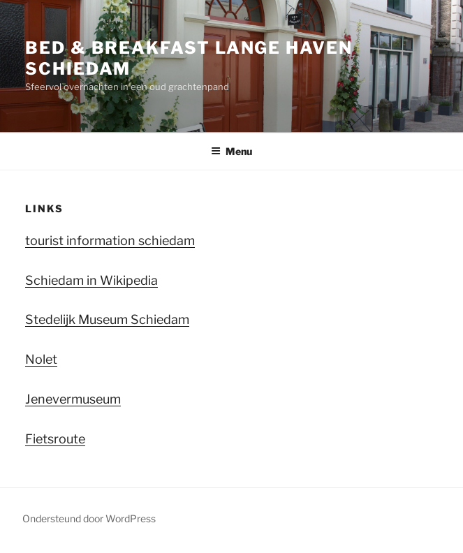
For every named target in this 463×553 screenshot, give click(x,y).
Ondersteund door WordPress (89, 518)
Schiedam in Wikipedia (91, 280)
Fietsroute (55, 439)
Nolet (41, 359)
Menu (231, 151)
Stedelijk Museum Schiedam (107, 319)
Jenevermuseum (73, 399)
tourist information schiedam (110, 240)
